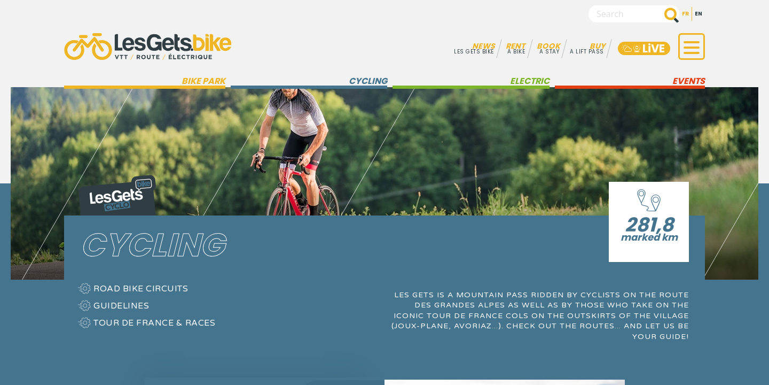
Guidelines (121, 306)
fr (685, 14)
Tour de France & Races (154, 323)
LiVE (643, 48)
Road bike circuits (140, 288)
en (698, 14)
